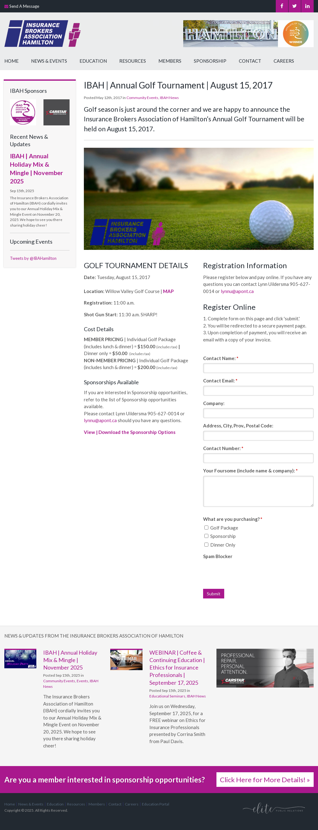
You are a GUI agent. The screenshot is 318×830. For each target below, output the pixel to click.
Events (82, 681)
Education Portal (155, 804)
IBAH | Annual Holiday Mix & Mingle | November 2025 (70, 660)
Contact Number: (223, 448)
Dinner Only (219, 545)
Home (11, 61)
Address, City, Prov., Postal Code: (238, 425)
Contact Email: (220, 380)
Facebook (281, 6)
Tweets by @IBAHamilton (33, 258)
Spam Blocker (217, 556)
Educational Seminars (167, 696)
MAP (168, 291)
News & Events (49, 61)
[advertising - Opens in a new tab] (56, 111)
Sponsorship (210, 61)
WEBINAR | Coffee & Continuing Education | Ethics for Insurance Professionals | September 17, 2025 (177, 667)
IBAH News (169, 97)
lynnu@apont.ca (101, 420)
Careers (284, 61)
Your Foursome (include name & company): (250, 470)
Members (169, 61)
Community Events (142, 97)
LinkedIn (307, 6)
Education (93, 61)
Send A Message (24, 6)
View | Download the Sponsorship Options (129, 432)
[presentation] (250, 574)
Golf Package (221, 527)
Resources (132, 61)
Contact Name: (220, 358)
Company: (214, 403)
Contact (250, 61)
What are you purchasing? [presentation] (232, 519)
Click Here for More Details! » (265, 779)
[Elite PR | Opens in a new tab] (274, 807)
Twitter (294, 6)
